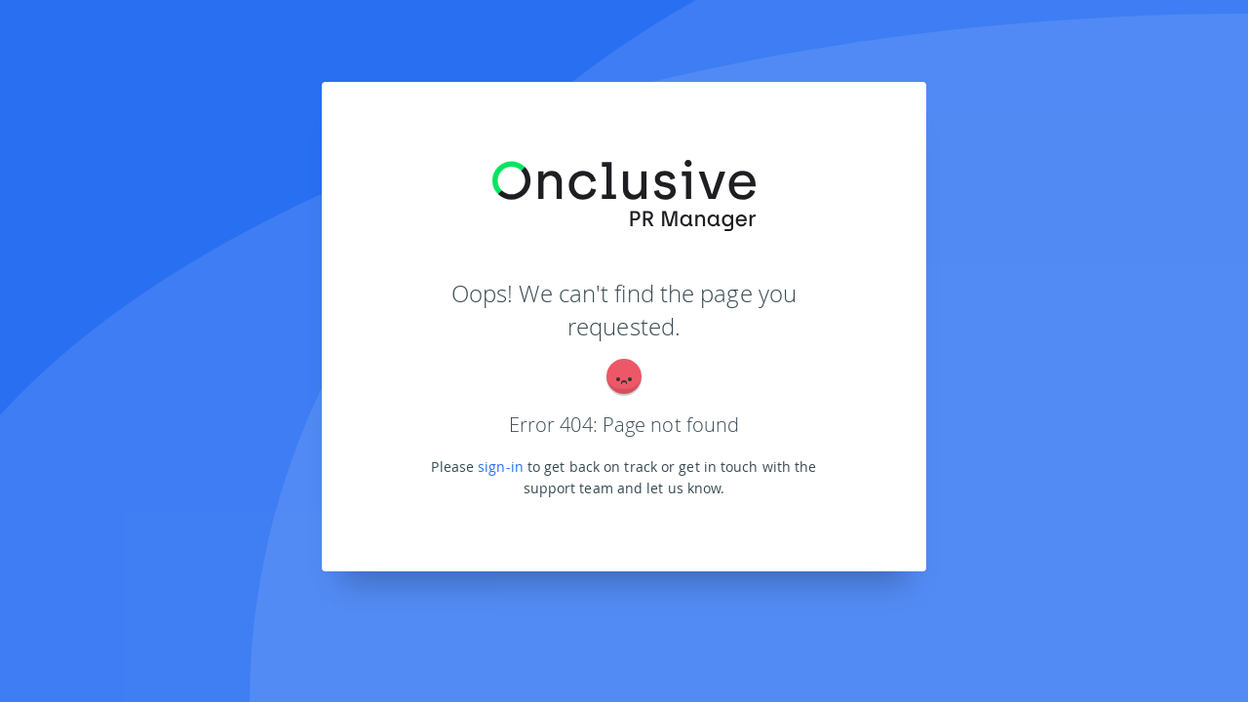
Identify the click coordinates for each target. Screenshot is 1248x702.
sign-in (501, 466)
